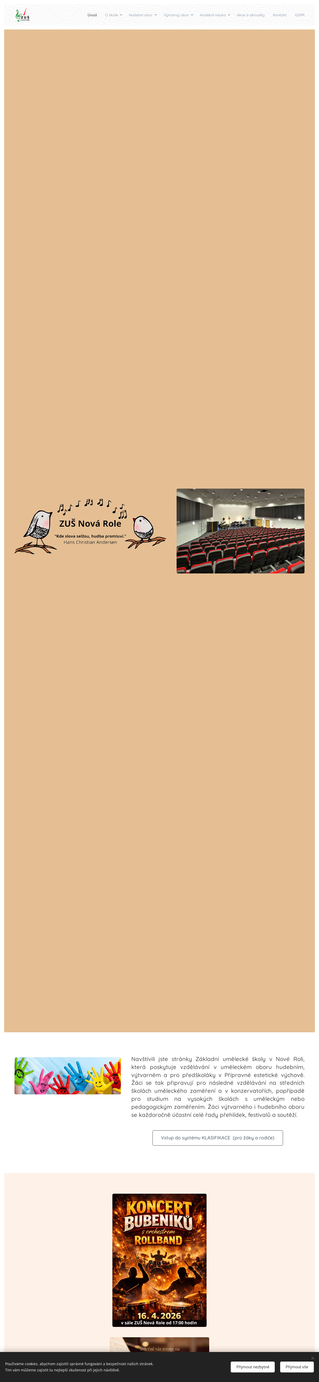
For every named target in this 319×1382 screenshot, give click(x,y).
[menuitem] (58, 14)
